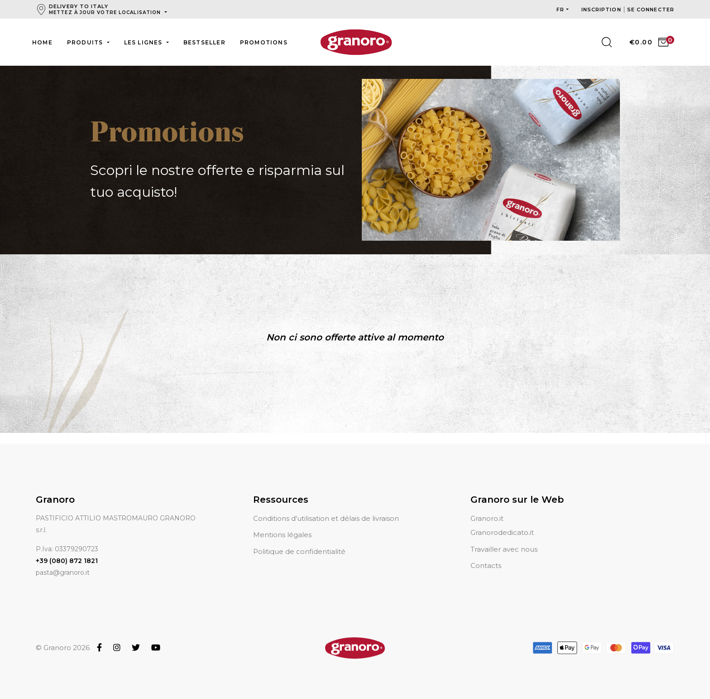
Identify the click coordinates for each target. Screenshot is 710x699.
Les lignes (144, 42)
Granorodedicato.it (502, 522)
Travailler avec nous (503, 538)
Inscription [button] (602, 9)
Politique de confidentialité (299, 540)
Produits (86, 42)
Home (42, 42)
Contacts (485, 554)
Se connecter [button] (650, 9)
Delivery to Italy (106, 9)
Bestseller (204, 42)
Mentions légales (282, 524)
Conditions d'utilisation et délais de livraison (326, 507)
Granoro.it (487, 507)
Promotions (264, 42)
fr (560, 9)
